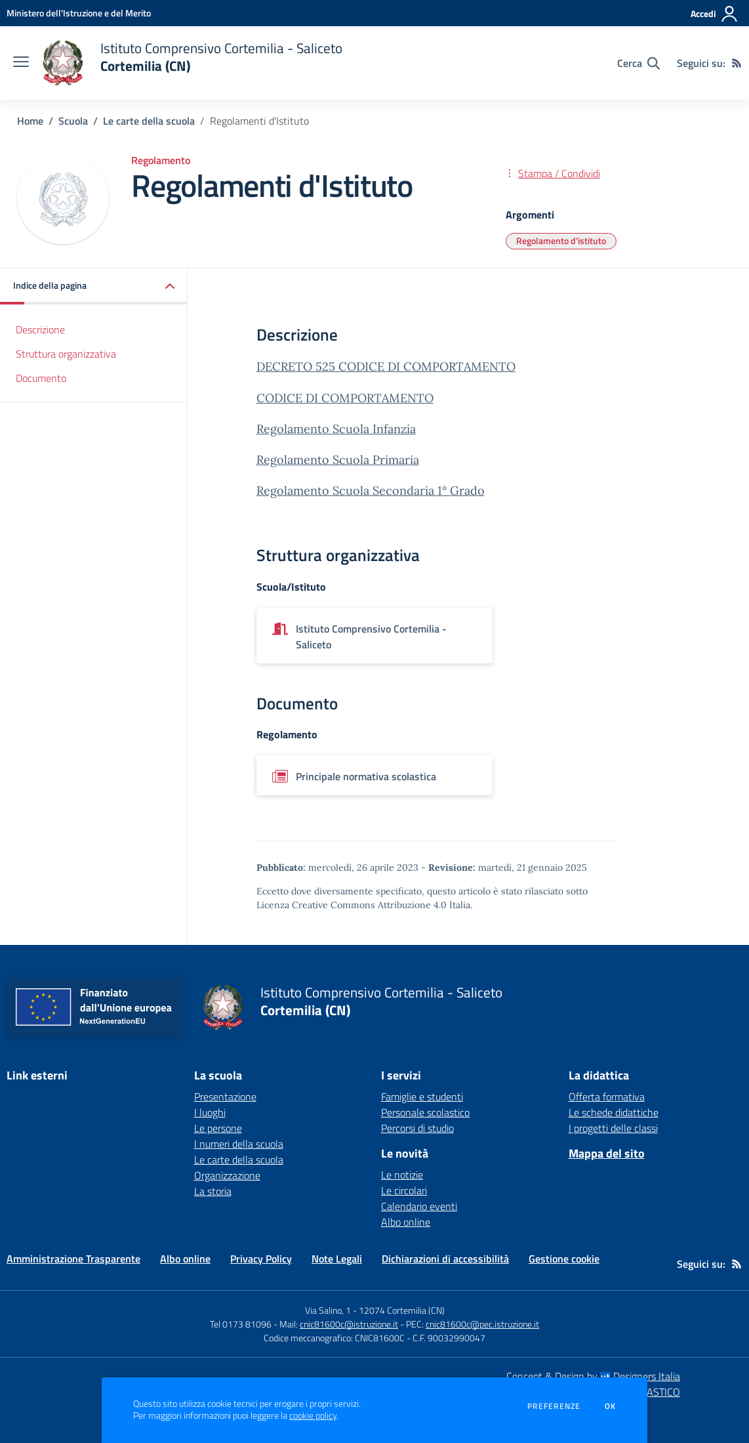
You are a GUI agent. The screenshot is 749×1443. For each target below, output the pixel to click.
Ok (611, 1406)
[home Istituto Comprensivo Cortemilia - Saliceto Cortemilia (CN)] (192, 63)
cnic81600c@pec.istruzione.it (482, 1324)
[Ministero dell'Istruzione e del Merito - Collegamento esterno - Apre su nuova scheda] (79, 13)
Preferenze (553, 1406)
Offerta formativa (607, 1096)
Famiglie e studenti (422, 1096)
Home (30, 121)
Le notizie (402, 1174)
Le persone (218, 1128)
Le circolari (404, 1190)
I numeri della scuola (238, 1144)
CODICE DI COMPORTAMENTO (345, 398)
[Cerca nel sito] (638, 63)
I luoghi (210, 1112)
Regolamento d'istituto (561, 240)
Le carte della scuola (149, 121)
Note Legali (337, 1258)
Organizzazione (227, 1175)
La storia (213, 1191)
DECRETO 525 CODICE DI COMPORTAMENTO (386, 366)
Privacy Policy (261, 1258)
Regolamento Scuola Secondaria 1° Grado (370, 490)
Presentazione (225, 1096)
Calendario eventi (419, 1206)
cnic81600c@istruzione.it (349, 1324)
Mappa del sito (607, 1153)
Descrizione (40, 329)
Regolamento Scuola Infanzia (336, 428)
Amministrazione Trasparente (73, 1258)
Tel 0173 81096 (241, 1324)
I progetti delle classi (613, 1128)
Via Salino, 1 (328, 1310)
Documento (41, 378)
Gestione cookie (564, 1258)
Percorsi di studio (417, 1128)
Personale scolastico (425, 1112)
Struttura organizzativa (66, 354)
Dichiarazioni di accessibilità (445, 1258)
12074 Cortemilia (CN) (402, 1310)
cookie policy (312, 1415)
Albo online (405, 1222)
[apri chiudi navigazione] (21, 63)
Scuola (73, 121)
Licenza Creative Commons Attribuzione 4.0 (351, 905)
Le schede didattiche (613, 1112)
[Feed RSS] (736, 63)
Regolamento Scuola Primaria (337, 459)
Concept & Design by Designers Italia (593, 1376)
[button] (94, 286)
